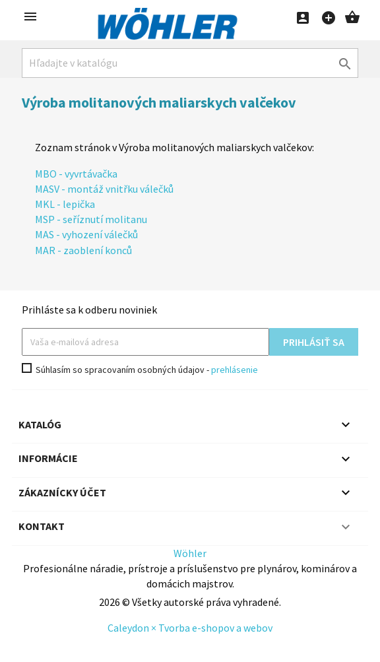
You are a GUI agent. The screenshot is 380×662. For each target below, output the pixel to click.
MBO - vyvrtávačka (76, 173)
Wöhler (190, 553)
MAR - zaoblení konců (83, 250)
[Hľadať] (190, 63)
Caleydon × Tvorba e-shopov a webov (190, 627)
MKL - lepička (65, 204)
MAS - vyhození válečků (86, 234)
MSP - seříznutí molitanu (91, 219)
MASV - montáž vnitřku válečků (104, 188)
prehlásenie (234, 370)
